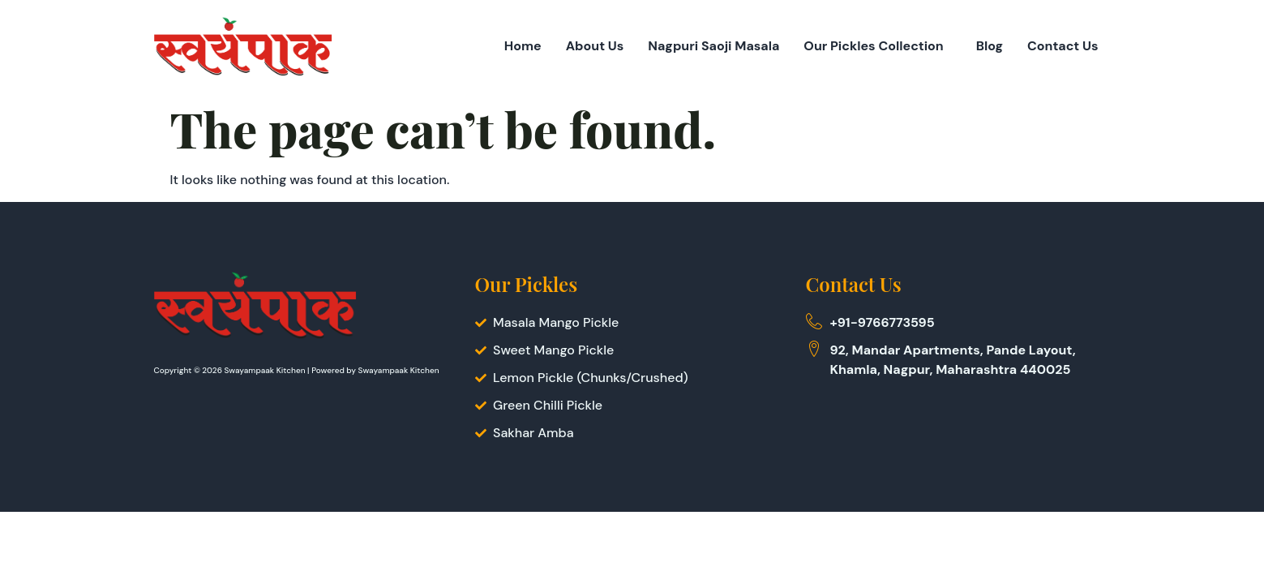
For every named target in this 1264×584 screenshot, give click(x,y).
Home (523, 45)
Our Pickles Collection (873, 45)
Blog (989, 45)
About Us (595, 45)
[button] (877, 46)
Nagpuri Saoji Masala (713, 45)
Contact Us (1063, 45)
